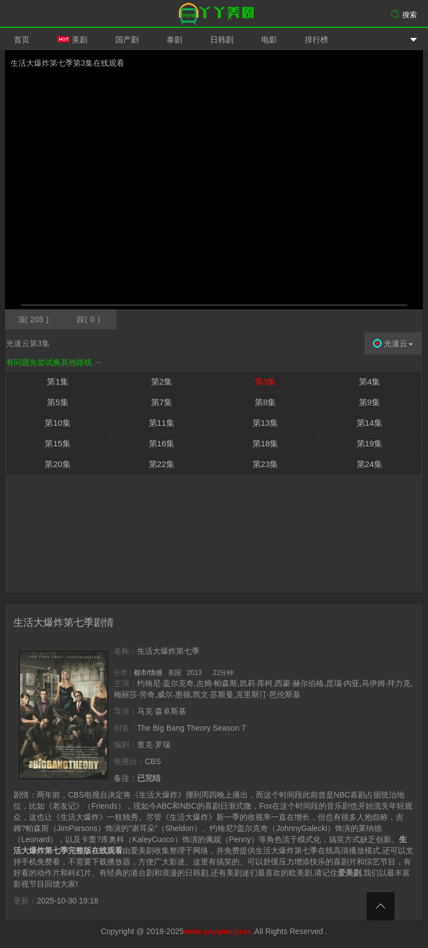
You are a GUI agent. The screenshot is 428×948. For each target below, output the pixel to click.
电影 (269, 39)
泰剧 (174, 39)
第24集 (370, 464)
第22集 (162, 464)
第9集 (369, 402)
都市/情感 (148, 673)
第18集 (265, 443)
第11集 (162, 422)
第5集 (57, 402)
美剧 (72, 39)
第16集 (162, 443)
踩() (88, 319)
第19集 (370, 443)
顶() (33, 319)
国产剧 (127, 39)
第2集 (161, 381)
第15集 (58, 443)
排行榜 (316, 39)
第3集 (265, 381)
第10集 (58, 422)
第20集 (58, 464)
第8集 (265, 402)
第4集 (369, 381)
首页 (22, 39)
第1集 (57, 381)
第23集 (265, 464)
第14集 (370, 422)
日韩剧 (222, 39)
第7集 (161, 402)
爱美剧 (214, 14)
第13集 (265, 422)
